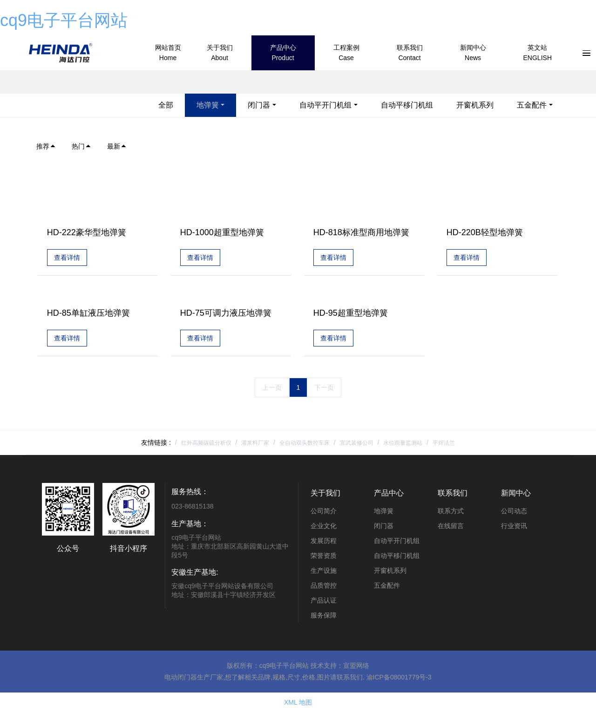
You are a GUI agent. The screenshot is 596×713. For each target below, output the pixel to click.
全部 (165, 105)
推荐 (46, 146)
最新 (117, 146)
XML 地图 (298, 703)
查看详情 (67, 258)
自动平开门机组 (325, 105)
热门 (81, 146)
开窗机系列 (475, 105)
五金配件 (532, 105)
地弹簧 (207, 105)
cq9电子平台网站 (64, 20)
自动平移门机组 (407, 105)
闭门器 (259, 105)
